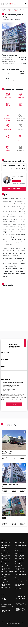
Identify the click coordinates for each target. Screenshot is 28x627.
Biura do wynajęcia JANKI (7, 571)
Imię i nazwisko (5, 353)
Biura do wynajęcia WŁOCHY (5, 569)
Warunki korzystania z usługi (15, 399)
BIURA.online (5, 9)
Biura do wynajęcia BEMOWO (5, 552)
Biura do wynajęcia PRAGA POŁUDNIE (19, 556)
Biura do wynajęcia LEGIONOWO (19, 572)
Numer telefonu (5, 373)
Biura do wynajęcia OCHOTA (5, 565)
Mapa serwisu (18, 588)
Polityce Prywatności (22, 397)
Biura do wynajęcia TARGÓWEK (19, 569)
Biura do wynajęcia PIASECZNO (5, 578)
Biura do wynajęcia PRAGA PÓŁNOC (19, 559)
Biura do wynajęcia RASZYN (19, 578)
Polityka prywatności (5, 399)
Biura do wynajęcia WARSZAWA (5, 546)
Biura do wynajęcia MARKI (21, 574)
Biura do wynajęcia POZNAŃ (5, 585)
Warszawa (22, 9)
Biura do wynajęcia (13, 9)
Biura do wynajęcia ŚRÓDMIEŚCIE (5, 549)
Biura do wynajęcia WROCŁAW (5, 588)
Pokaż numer (17, 181)
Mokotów (5, 11)
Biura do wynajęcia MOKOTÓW (5, 562)
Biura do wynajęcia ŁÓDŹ (21, 581)
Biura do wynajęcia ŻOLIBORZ (19, 543)
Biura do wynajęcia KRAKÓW (5, 581)
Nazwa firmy (4, 359)
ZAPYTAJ (23, 168)
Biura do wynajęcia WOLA (21, 545)
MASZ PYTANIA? (14, 189)
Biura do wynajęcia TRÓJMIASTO (19, 585)
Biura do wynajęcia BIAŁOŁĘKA (5, 556)
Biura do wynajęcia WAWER (19, 552)
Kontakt (2, 595)
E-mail (2, 366)
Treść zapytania (5, 380)
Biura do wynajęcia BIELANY (5, 559)
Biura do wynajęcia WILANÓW (19, 562)
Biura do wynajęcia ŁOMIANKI (5, 575)
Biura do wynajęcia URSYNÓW (19, 565)
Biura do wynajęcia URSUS (19, 549)
